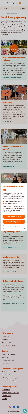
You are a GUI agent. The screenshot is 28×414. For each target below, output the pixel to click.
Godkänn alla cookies (14, 217)
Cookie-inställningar (14, 227)
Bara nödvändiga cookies (14, 222)
